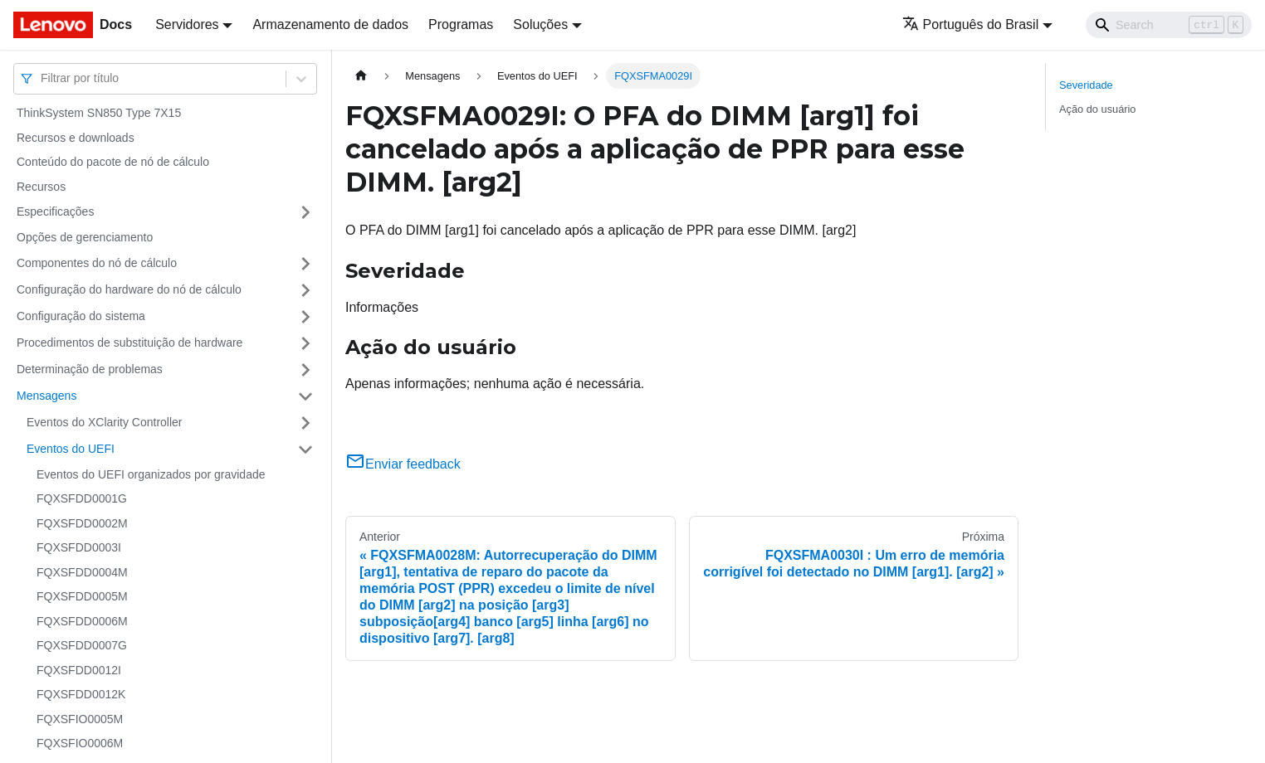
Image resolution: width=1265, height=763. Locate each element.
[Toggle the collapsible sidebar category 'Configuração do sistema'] (305, 317)
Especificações (55, 211)
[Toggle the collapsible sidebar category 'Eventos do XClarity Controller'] (305, 423)
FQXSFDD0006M (82, 621)
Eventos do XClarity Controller (105, 422)
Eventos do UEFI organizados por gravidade (151, 474)
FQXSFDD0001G (82, 498)
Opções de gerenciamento (85, 237)
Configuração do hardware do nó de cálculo (129, 289)
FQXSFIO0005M (80, 719)
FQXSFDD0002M (82, 523)
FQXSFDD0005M (82, 596)
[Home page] (361, 76)
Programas (460, 24)
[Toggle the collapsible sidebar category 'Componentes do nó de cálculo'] (305, 263)
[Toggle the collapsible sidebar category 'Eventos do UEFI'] (305, 449)
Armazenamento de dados (330, 24)
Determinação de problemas (90, 369)
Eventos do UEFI (71, 448)
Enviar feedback (403, 464)
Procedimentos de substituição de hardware (129, 342)
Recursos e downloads (75, 137)
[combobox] (42, 78)
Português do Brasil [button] (970, 24)
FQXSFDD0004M (82, 572)
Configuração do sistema (81, 316)
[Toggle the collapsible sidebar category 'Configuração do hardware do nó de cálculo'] (305, 290)
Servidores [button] (186, 24)
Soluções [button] (540, 24)
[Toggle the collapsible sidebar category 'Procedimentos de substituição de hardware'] (305, 343)
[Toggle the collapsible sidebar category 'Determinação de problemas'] (305, 370)
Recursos (41, 186)
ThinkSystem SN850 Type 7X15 (99, 112)
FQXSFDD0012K (81, 694)
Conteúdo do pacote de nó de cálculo (113, 161)
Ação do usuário (1097, 109)
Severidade (1086, 85)
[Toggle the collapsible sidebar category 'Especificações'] (305, 212)
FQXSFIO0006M (80, 743)
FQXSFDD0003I (79, 547)
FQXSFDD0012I (79, 670)
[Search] (1169, 25)
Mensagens (46, 395)
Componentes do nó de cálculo (97, 263)
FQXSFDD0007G (82, 645)
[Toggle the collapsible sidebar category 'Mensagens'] (305, 396)
